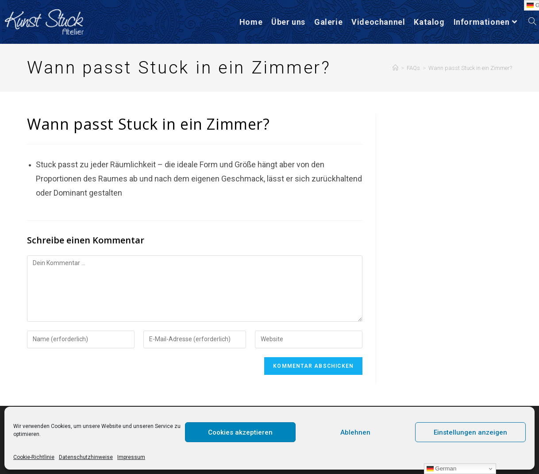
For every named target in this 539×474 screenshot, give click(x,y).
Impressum (131, 457)
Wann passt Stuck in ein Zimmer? (470, 68)
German (442, 468)
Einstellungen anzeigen (470, 432)
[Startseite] (395, 68)
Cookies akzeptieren (240, 432)
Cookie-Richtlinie (33, 457)
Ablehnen (355, 432)
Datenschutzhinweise (86, 457)
